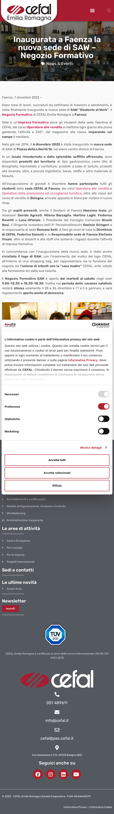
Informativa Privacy (83, 360)
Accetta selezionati (56, 472)
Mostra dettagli (91, 447)
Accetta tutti (57, 460)
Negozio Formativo (17, 114)
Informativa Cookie (100, 807)
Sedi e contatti (18, 570)
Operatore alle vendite (44, 127)
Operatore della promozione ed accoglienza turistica (42, 193)
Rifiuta (57, 485)
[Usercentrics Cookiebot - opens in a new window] (92, 325)
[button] (92, 10)
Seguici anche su (57, 763)
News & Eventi (59, 63)
